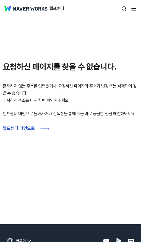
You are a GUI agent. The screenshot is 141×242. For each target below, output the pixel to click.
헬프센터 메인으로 (19, 128)
